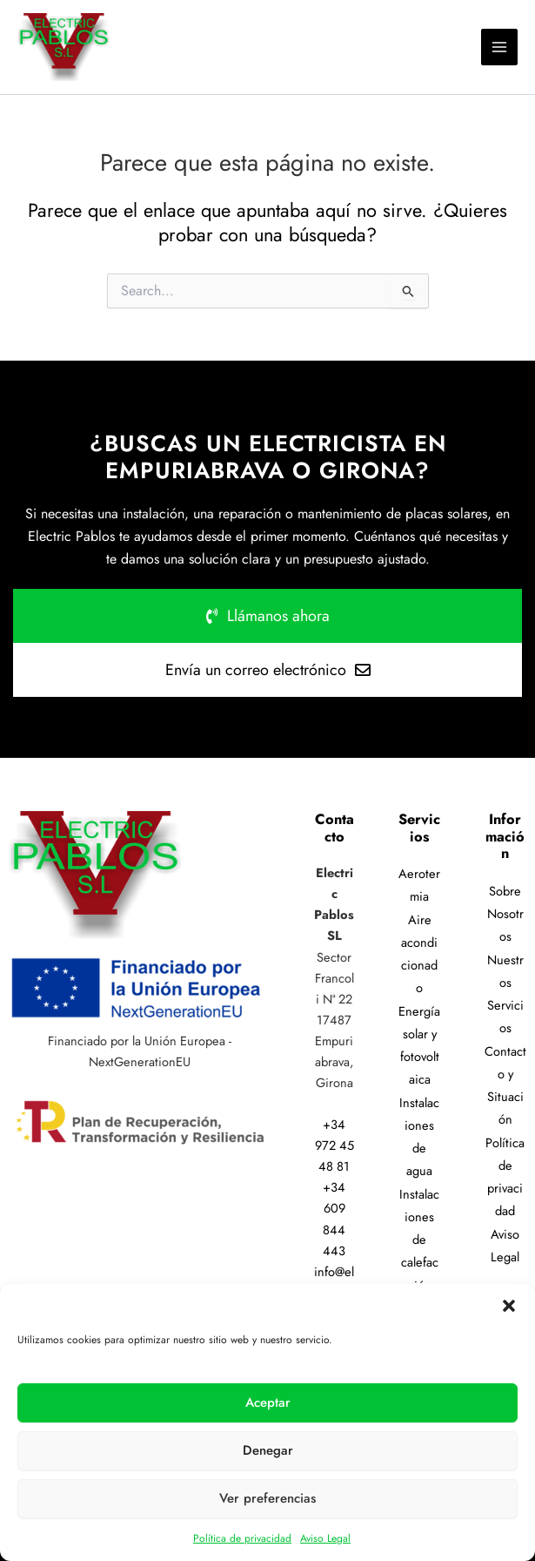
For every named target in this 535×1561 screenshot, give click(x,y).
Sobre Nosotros (505, 914)
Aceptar (268, 1402)
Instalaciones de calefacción (419, 1239)
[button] (509, 1305)
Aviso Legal (325, 1538)
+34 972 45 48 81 (334, 1145)
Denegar (268, 1450)
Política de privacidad (242, 1538)
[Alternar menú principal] (499, 48)
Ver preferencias (267, 1498)
